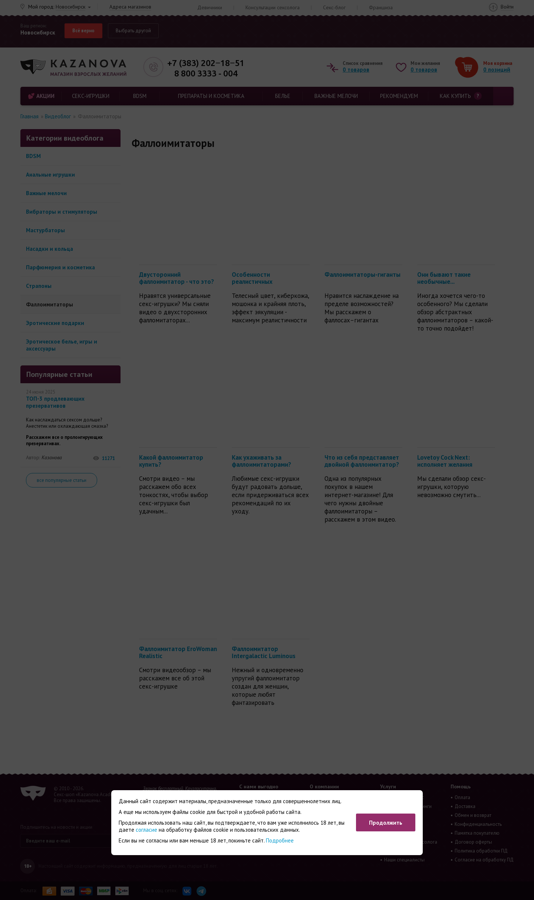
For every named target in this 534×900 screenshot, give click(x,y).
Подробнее (280, 840)
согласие (146, 829)
